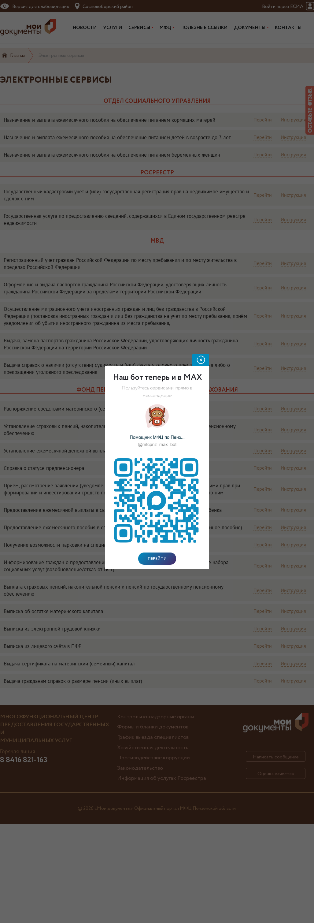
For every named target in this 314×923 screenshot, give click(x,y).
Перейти (157, 559)
